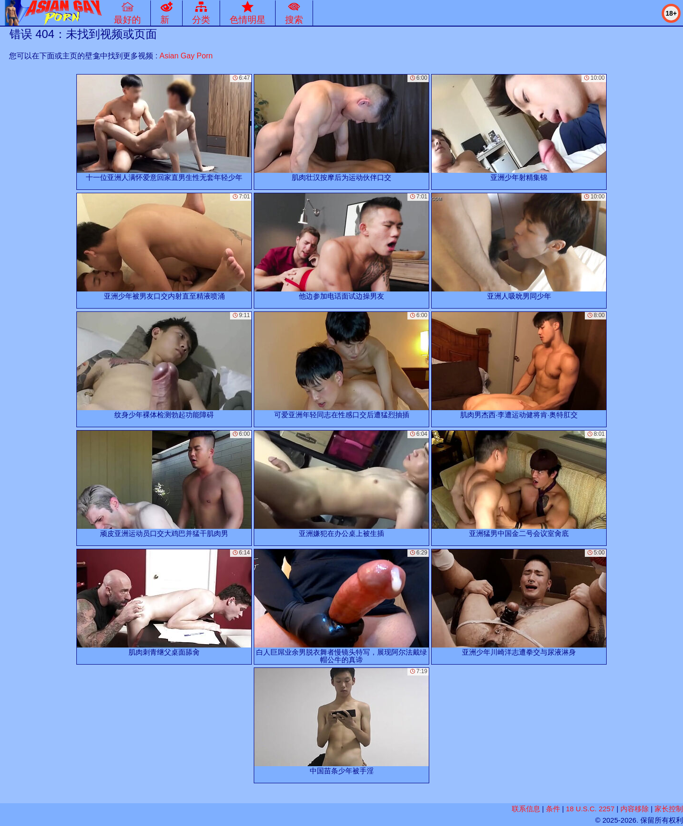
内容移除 (634, 809)
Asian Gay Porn (185, 56)
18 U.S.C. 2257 (590, 809)
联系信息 (526, 809)
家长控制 (669, 809)
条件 (553, 809)
